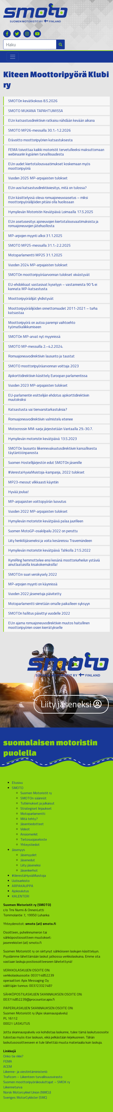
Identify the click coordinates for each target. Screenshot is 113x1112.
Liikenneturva (12, 1087)
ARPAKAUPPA (22, 885)
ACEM (7, 1066)
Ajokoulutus (20, 891)
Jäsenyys (18, 849)
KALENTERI (20, 896)
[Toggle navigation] (13, 56)
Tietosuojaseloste (33, 839)
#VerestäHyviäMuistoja (29, 875)
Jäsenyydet (28, 854)
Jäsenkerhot (29, 870)
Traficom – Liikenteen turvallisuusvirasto (32, 1076)
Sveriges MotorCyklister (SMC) (25, 1097)
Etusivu (17, 782)
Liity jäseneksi (71, 704)
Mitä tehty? (29, 818)
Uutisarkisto (21, 880)
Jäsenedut (27, 860)
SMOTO (17, 787)
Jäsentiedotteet (32, 823)
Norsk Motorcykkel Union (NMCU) (27, 1092)
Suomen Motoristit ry (36, 792)
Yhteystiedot (30, 844)
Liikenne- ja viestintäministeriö (25, 1071)
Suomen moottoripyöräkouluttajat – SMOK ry (36, 1081)
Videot (25, 829)
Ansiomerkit (29, 834)
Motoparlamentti (32, 813)
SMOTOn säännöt (33, 798)
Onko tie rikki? (13, 1056)
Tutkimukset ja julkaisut (37, 803)
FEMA (7, 1061)
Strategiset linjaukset (36, 808)
